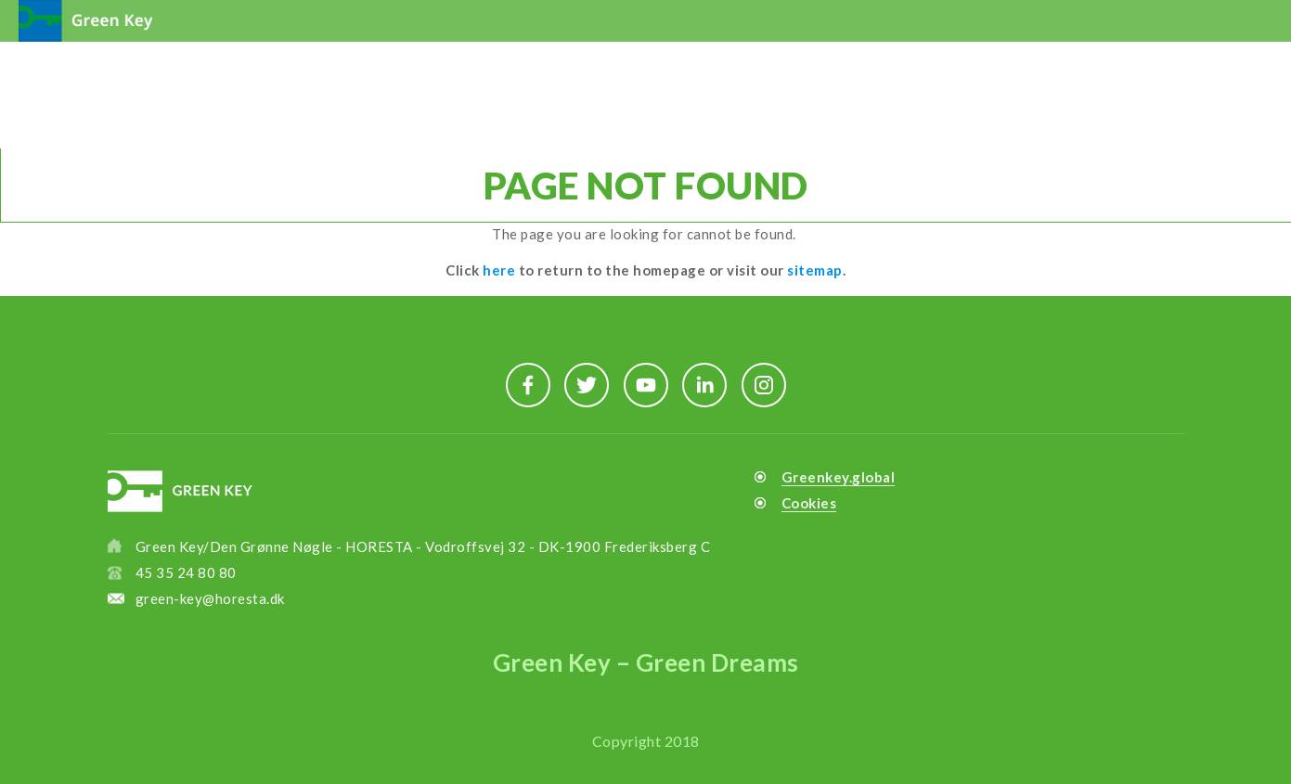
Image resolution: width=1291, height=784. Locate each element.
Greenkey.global (838, 477)
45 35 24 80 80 (186, 572)
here (499, 270)
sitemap (815, 270)
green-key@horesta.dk (210, 598)
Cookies (809, 503)
